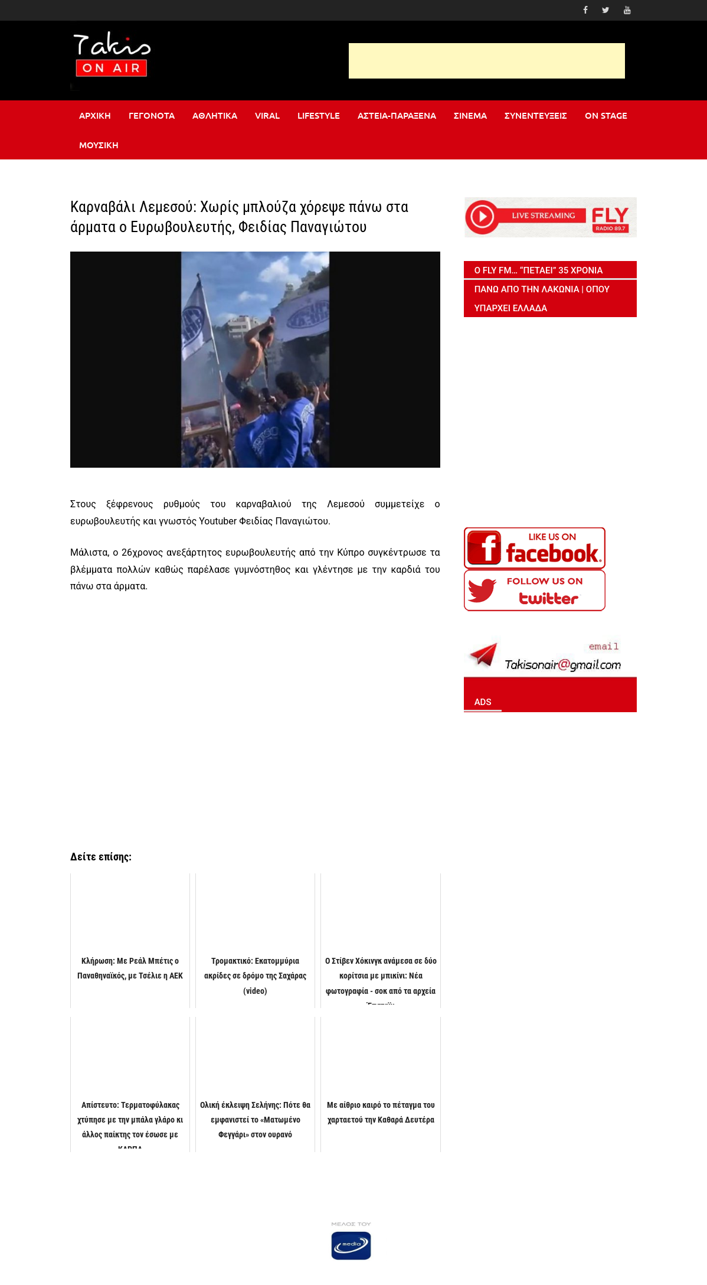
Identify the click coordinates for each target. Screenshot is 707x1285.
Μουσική (99, 145)
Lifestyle (318, 115)
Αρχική (95, 115)
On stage (606, 115)
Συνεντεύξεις (536, 115)
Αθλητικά (214, 115)
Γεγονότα (152, 115)
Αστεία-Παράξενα (397, 115)
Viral (267, 115)
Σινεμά (470, 115)
